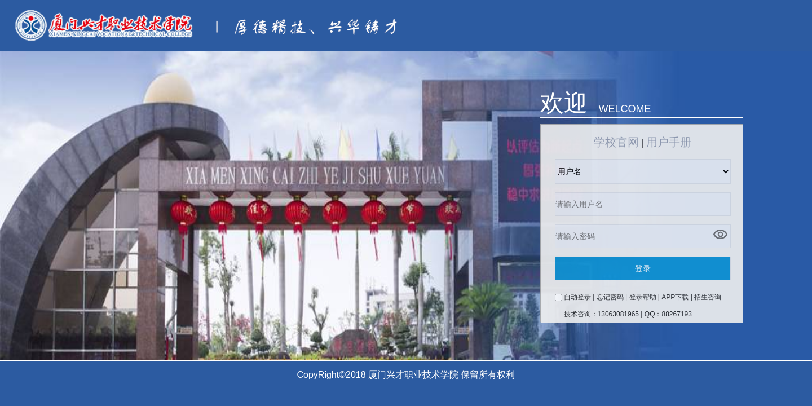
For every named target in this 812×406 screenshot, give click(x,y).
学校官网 (616, 142)
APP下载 (675, 297)
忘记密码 (610, 297)
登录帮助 (642, 297)
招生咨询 (707, 297)
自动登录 (577, 297)
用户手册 (668, 142)
